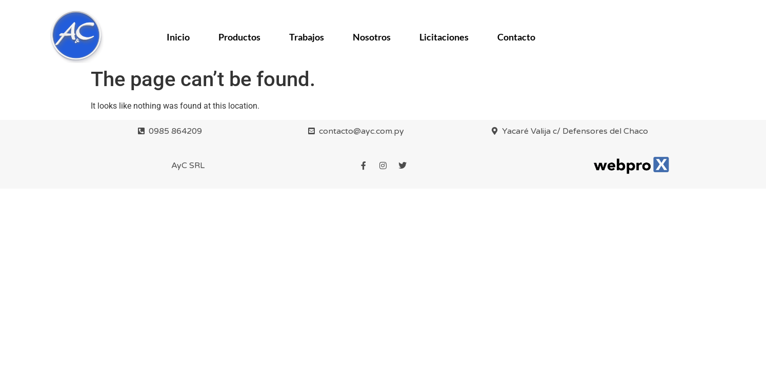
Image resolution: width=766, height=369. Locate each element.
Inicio (178, 37)
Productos (239, 37)
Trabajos (306, 37)
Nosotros (372, 37)
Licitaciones (444, 37)
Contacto (516, 37)
